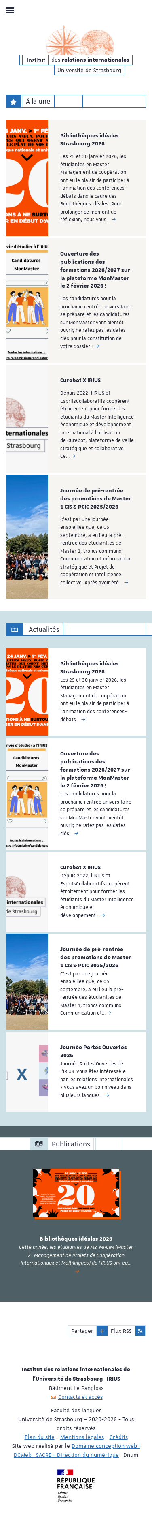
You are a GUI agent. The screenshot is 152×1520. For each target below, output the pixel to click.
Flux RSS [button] (121, 1330)
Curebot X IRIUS (80, 380)
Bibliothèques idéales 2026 (76, 1239)
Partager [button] (82, 1330)
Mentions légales (82, 1437)
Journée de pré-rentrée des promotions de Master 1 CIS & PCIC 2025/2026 (95, 499)
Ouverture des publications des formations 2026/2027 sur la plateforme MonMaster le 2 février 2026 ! (95, 270)
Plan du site (40, 1437)
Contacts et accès (80, 1396)
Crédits (119, 1437)
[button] (102, 1330)
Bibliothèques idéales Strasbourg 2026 (89, 140)
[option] (76, 178)
